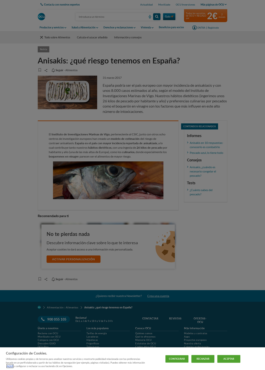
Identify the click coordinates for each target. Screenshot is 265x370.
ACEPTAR (228, 358)
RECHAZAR (203, 358)
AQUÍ (10, 366)
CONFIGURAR (177, 358)
